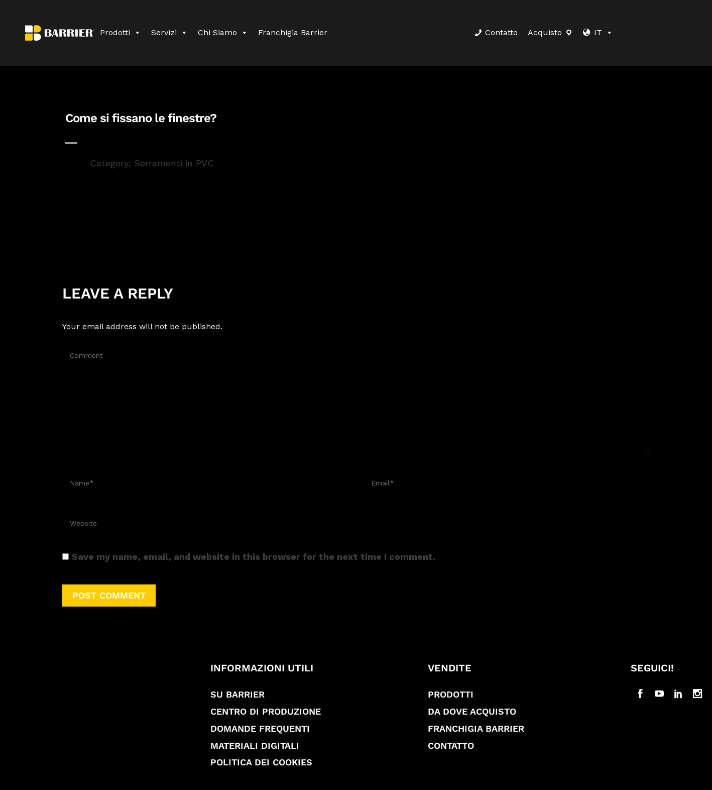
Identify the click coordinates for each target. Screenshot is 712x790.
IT (603, 32)
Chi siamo (223, 32)
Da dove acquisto (472, 711)
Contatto (501, 32)
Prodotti (120, 32)
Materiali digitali (254, 745)
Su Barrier (237, 694)
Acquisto (545, 32)
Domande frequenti (260, 728)
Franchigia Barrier (292, 32)
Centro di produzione (265, 711)
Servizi (169, 32)
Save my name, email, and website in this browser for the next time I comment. (253, 556)
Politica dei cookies (261, 762)
